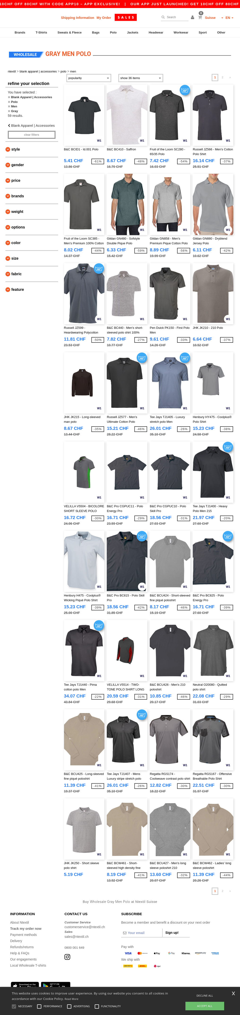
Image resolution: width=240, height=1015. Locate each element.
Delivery (16, 937)
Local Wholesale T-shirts (28, 962)
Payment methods (23, 931)
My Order (104, 18)
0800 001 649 (74, 944)
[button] (193, 18)
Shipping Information (77, 18)
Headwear (156, 32)
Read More (72, 999)
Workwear (181, 32)
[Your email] (141, 929)
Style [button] (15, 146)
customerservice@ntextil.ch (84, 923)
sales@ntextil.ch (76, 933)
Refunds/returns (22, 943)
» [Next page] (230, 74)
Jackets (132, 32)
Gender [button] (17, 161)
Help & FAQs (19, 949)
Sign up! (172, 929)
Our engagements (23, 955)
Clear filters (31, 131)
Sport (203, 32)
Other (221, 32)
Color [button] (16, 239)
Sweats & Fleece (70, 32)
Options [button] (18, 223)
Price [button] (15, 177)
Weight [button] (17, 208)
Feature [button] (17, 286)
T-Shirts (41, 32)
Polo (113, 32)
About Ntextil (19, 919)
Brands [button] (17, 192)
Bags (96, 32)
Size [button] (14, 255)
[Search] (173, 17)
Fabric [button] (16, 270)
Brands (20, 32)
